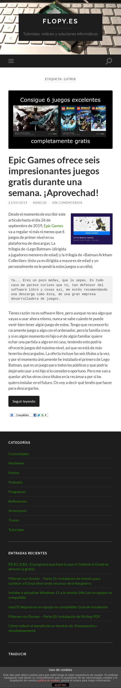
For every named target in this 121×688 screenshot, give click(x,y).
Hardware (16, 463)
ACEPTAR (60, 685)
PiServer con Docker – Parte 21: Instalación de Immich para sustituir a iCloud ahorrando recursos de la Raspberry (54, 580)
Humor (14, 472)
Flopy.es (60, 21)
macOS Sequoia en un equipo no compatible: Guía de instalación (58, 607)
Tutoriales (16, 529)
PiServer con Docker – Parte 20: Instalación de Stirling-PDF (54, 616)
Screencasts (17, 510)
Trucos (13, 520)
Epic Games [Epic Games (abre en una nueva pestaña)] (53, 225)
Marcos (40, 202)
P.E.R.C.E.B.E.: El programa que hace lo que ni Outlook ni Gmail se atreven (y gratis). (58, 566)
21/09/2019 (17, 202)
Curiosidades (18, 453)
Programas (16, 491)
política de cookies (48, 680)
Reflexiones (17, 501)
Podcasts (15, 482)
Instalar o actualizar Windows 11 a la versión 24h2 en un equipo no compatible (60, 594)
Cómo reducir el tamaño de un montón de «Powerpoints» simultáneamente (52, 628)
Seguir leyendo (23, 401)
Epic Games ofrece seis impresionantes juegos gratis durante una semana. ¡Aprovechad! (54, 176)
